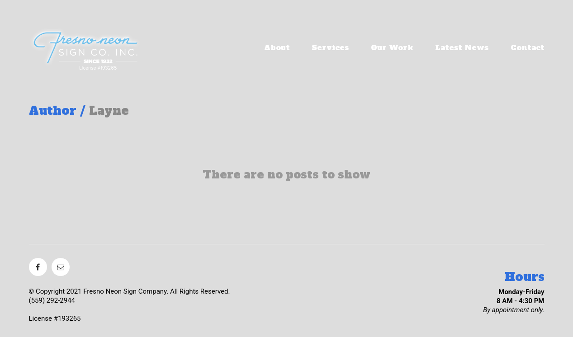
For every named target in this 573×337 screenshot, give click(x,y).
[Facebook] (38, 267)
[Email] (61, 267)
